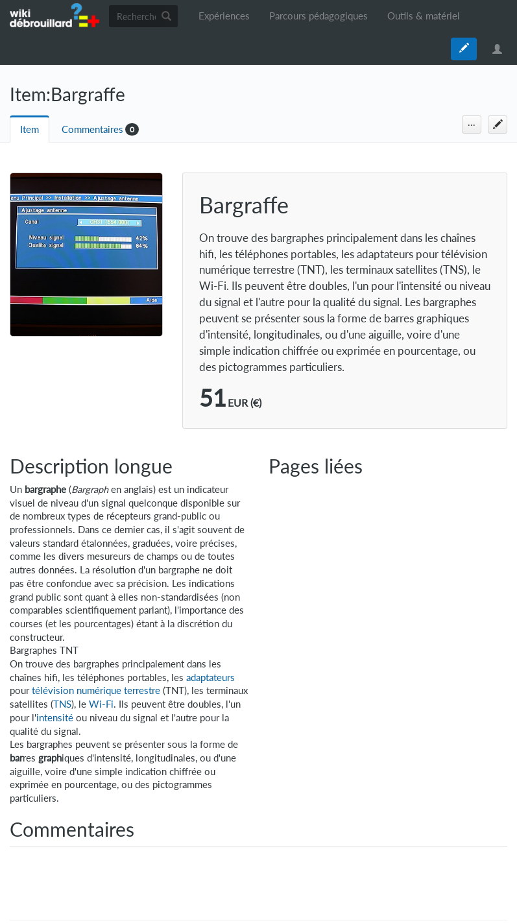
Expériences (224, 15)
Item (29, 129)
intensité (54, 717)
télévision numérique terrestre (96, 690)
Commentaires (92, 129)
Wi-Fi (101, 704)
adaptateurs (210, 677)
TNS (62, 704)
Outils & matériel (423, 15)
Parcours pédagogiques (318, 15)
